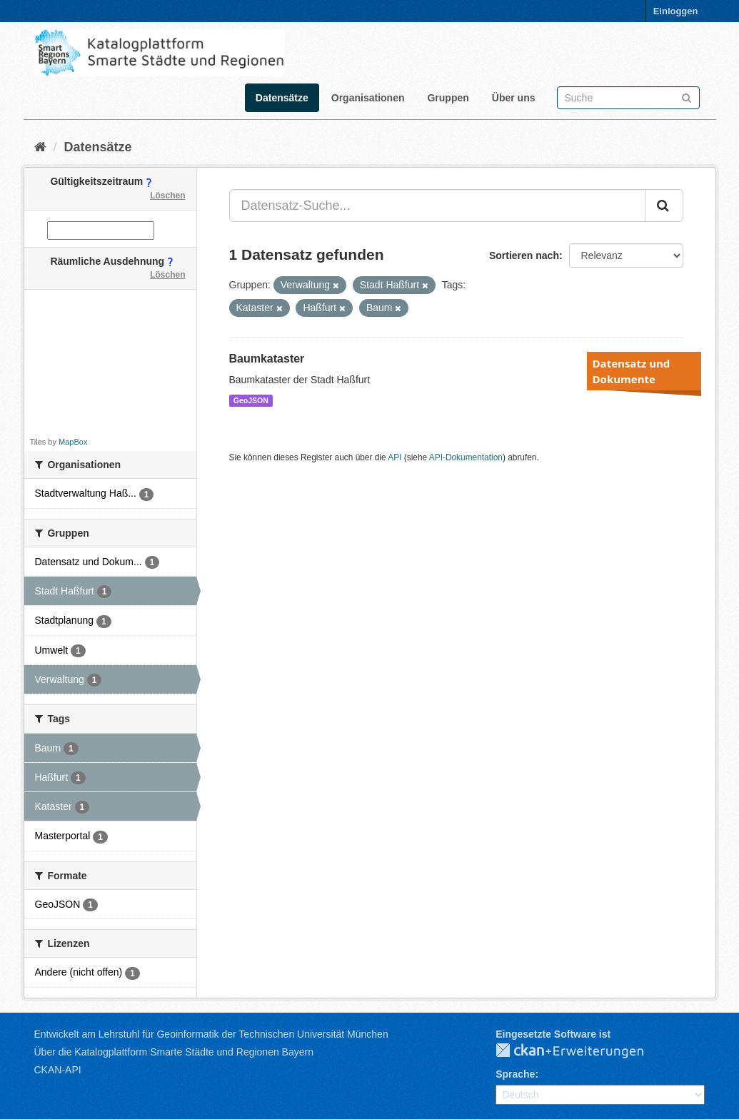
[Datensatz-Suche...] (437, 205)
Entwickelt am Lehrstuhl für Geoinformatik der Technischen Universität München (211, 1034)
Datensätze (282, 97)
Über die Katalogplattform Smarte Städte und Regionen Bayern (173, 1052)
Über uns (514, 97)
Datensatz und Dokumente (631, 371)
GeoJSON (250, 400)
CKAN (581, 1051)
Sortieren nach (524, 255)
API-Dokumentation (466, 457)
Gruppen (447, 97)
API (394, 457)
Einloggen (675, 11)
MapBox (73, 441)
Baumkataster (267, 359)
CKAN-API (57, 1069)
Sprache (515, 1074)
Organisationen (368, 97)
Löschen (167, 196)
